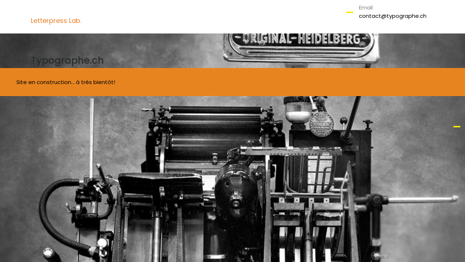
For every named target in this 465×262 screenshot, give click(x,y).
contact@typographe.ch (392, 16)
